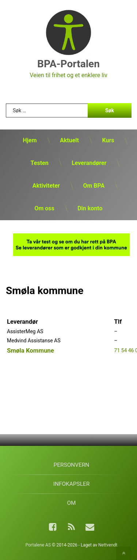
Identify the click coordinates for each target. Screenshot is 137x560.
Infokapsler (71, 484)
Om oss (44, 208)
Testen (40, 162)
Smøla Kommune (30, 350)
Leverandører (89, 162)
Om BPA (93, 185)
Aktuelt (69, 140)
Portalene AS (38, 545)
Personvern (72, 465)
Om (71, 503)
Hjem (30, 140)
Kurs (108, 140)
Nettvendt (107, 545)
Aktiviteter (46, 185)
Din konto (89, 208)
